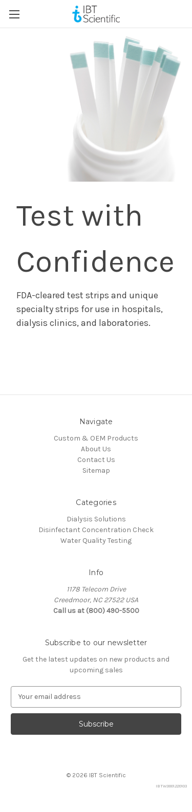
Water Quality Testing (96, 540)
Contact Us (96, 459)
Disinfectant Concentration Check (96, 529)
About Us (96, 449)
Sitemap (96, 470)
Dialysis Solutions (96, 519)
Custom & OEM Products (96, 438)
